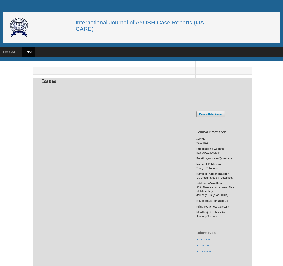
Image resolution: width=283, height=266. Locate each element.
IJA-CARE (11, 52)
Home (28, 52)
